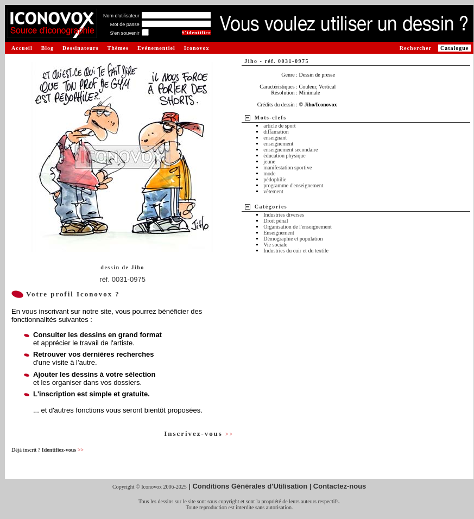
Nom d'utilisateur (121, 15)
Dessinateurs (80, 48)
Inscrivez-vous (198, 433)
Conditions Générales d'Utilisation (249, 486)
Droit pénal (275, 221)
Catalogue (454, 48)
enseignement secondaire (290, 150)
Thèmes (118, 48)
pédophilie (274, 179)
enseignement (278, 144)
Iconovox (197, 48)
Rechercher (416, 48)
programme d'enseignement (293, 185)
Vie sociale (275, 245)
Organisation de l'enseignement (297, 227)
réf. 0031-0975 (122, 279)
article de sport (279, 126)
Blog (47, 48)
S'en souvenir (124, 33)
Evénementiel (156, 48)
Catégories (271, 207)
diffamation (275, 132)
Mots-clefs (271, 118)
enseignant (275, 138)
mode (269, 173)
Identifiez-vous (63, 450)
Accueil (22, 48)
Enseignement (278, 233)
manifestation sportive (287, 167)
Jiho (137, 267)
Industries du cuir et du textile (295, 251)
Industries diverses (283, 215)
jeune (269, 161)
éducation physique (284, 156)
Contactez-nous (339, 486)
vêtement (273, 191)
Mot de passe (125, 24)
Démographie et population (293, 239)
